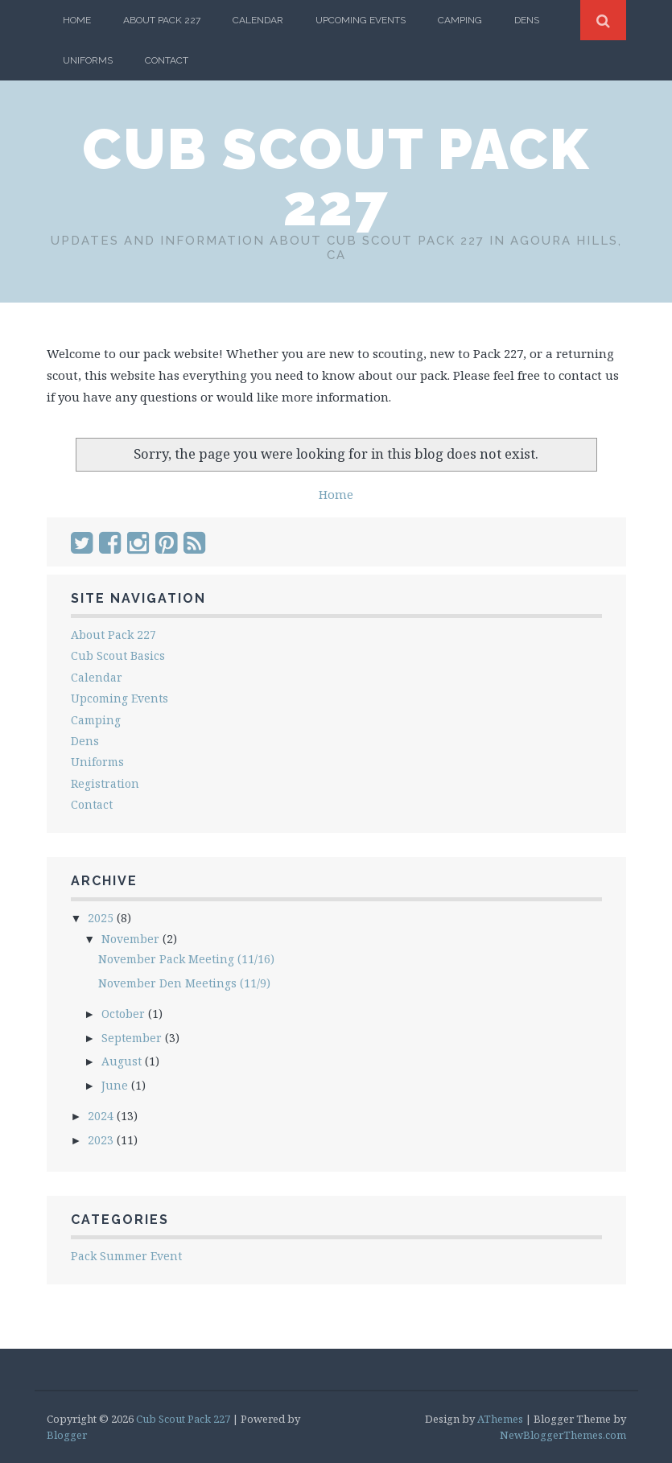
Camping (460, 20)
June (116, 1085)
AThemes (500, 1418)
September (133, 1037)
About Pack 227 (161, 20)
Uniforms (88, 60)
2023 (102, 1140)
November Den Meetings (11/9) (184, 983)
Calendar (258, 20)
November (132, 938)
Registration (105, 783)
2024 (102, 1115)
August (123, 1061)
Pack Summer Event (126, 1255)
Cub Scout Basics (118, 655)
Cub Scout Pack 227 (336, 177)
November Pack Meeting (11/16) (186, 958)
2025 (102, 917)
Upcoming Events (360, 20)
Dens (526, 20)
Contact (166, 60)
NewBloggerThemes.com (563, 1435)
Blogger (67, 1435)
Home (77, 20)
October (124, 1013)
